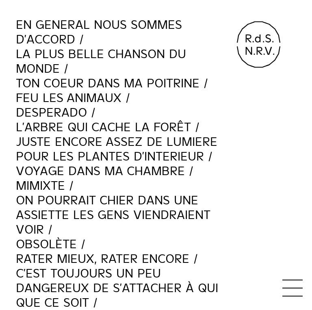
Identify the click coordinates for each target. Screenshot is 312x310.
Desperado (51, 112)
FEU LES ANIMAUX (68, 98)
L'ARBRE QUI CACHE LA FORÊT (103, 127)
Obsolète (46, 244)
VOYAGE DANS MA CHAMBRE (100, 171)
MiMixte (40, 185)
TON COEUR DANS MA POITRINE (107, 83)
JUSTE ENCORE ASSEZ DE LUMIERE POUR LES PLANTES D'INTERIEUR (116, 149)
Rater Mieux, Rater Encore (102, 258)
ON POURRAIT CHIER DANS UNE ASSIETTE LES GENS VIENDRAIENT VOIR (113, 215)
